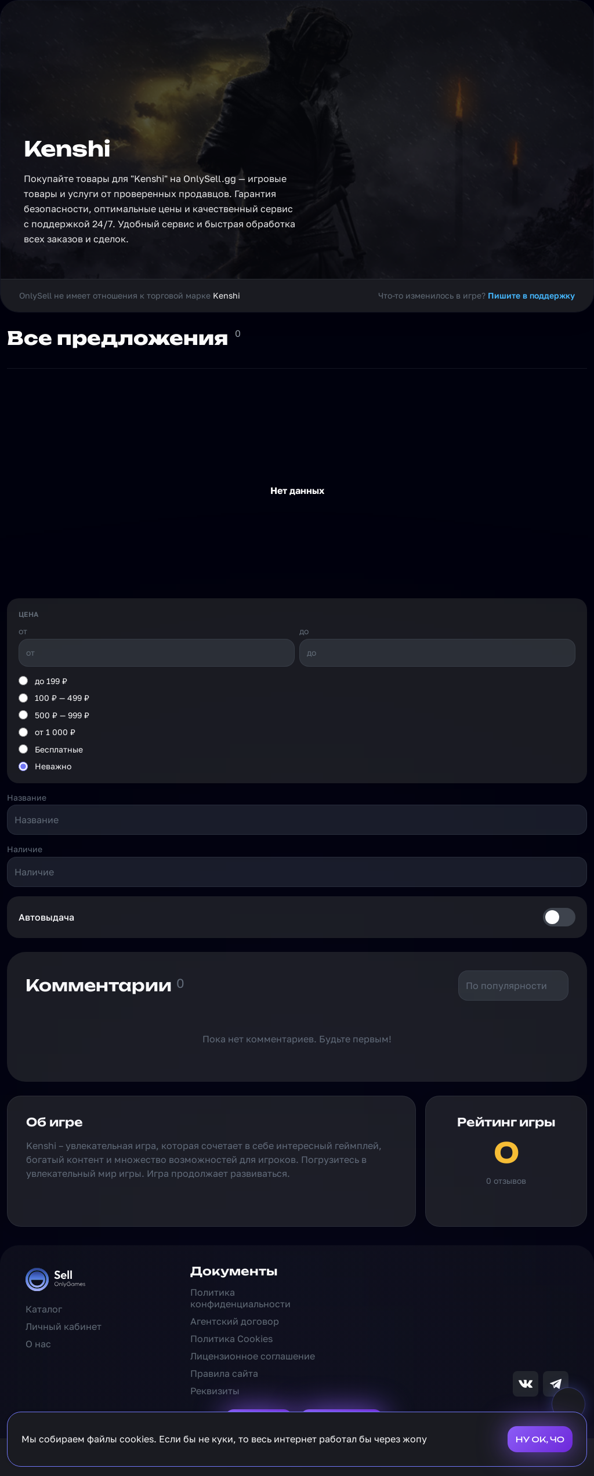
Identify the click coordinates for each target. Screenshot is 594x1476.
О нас (38, 1344)
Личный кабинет (64, 1326)
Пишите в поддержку (531, 295)
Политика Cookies (231, 1338)
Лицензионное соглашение (252, 1356)
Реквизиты (215, 1391)
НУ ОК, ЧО (540, 1439)
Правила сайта (224, 1373)
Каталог (44, 1309)
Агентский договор (234, 1321)
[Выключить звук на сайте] (568, 1404)
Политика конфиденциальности (240, 1298)
